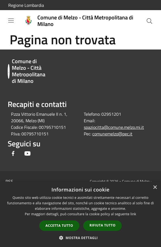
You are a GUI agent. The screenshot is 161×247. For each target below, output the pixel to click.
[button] (80, 237)
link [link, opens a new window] (133, 214)
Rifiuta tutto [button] (103, 225)
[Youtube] (27, 154)
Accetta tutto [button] (59, 225)
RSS (9, 181)
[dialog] (80, 214)
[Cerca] (149, 21)
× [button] (155, 187)
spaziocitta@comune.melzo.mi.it (114, 127)
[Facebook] (13, 154)
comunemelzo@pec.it (112, 133)
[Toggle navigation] (11, 20)
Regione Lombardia (26, 5)
